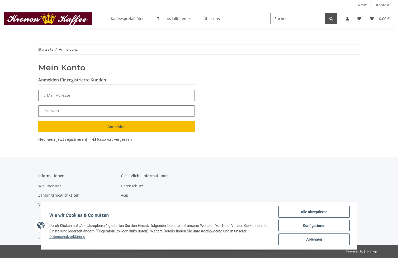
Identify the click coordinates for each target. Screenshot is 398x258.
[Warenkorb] (379, 18)
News (363, 4)
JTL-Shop (370, 251)
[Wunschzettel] (359, 18)
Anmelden (116, 126)
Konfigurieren (314, 225)
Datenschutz (132, 185)
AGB (124, 195)
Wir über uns (49, 185)
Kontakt (383, 4)
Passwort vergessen (112, 139)
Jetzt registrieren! (71, 139)
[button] (347, 18)
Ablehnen (314, 239)
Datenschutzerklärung (67, 237)
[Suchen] (297, 18)
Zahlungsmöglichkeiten (58, 195)
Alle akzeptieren (314, 212)
